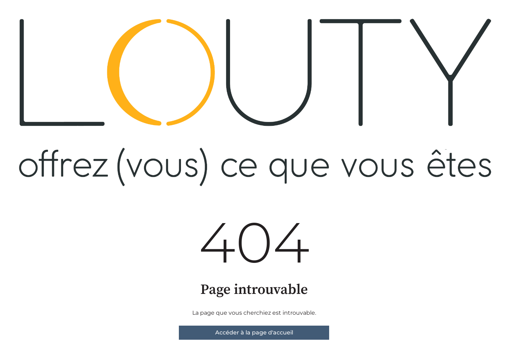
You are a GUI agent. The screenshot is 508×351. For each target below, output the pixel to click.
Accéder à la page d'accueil (254, 332)
